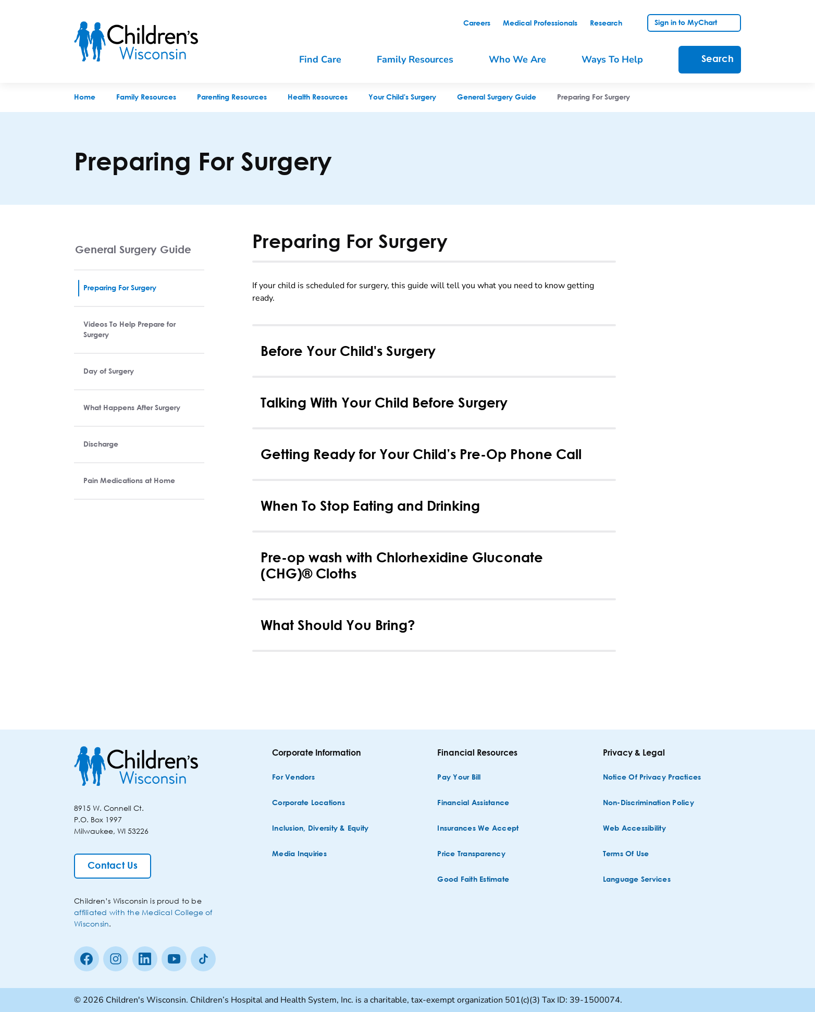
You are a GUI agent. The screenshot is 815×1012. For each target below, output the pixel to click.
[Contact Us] (112, 866)
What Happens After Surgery (131, 408)
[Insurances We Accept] (477, 828)
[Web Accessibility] (634, 828)
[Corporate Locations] (308, 803)
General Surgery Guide (133, 249)
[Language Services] (637, 879)
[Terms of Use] (626, 854)
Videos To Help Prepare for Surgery (129, 330)
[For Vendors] (293, 777)
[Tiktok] (203, 958)
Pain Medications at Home (129, 481)
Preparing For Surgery (119, 288)
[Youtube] (174, 958)
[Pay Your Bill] (458, 777)
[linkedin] (144, 958)
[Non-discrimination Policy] (648, 803)
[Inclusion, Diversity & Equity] (320, 828)
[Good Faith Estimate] (473, 879)
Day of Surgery (108, 371)
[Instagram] (115, 958)
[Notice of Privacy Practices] (652, 777)
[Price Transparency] (471, 854)
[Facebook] (86, 958)
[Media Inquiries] (299, 854)
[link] (476, 23)
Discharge (100, 444)
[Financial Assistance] (473, 803)
